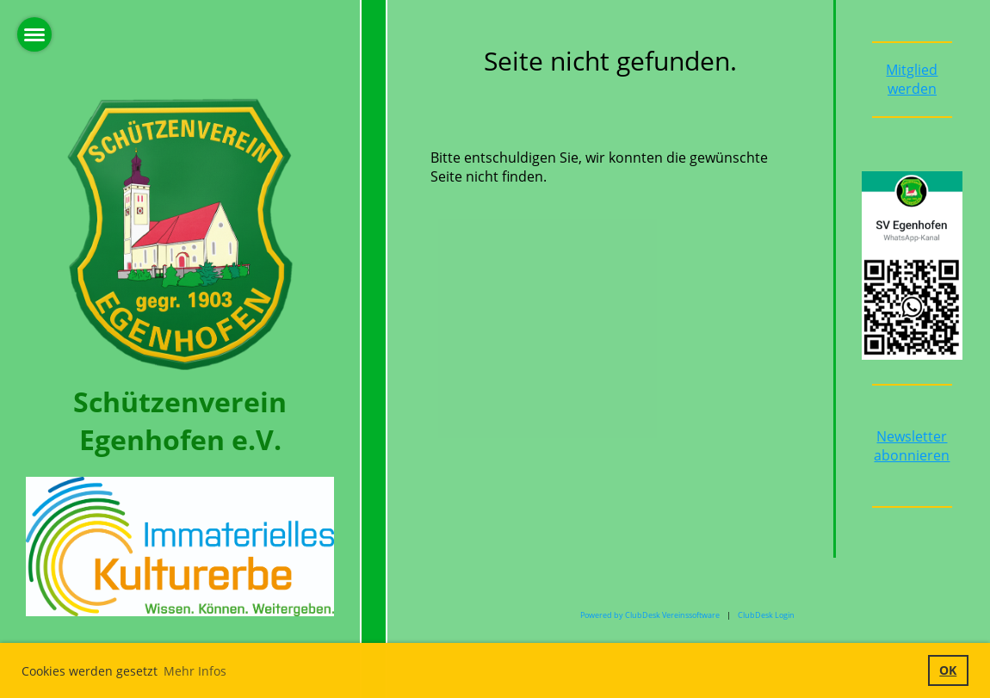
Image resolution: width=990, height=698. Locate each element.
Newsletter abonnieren (912, 446)
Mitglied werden (911, 79)
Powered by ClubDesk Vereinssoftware (650, 615)
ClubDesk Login (766, 615)
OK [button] (947, 670)
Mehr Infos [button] (195, 671)
